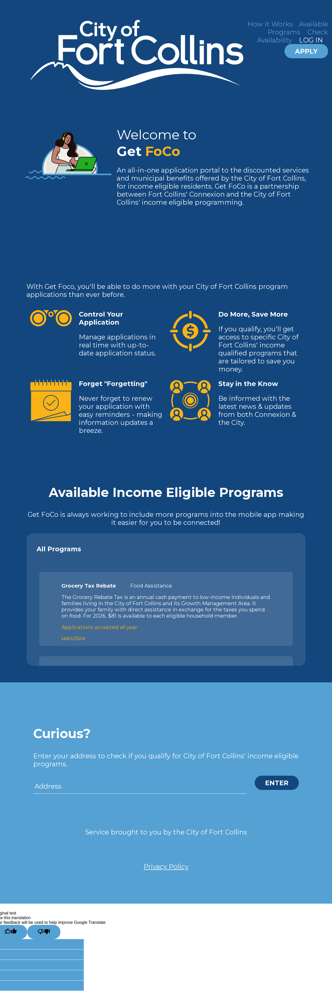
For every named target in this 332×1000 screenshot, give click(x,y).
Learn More (73, 637)
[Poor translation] (43, 932)
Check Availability (292, 36)
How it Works (270, 24)
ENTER (276, 783)
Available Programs (298, 28)
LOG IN (311, 40)
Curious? (62, 733)
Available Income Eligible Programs (166, 492)
